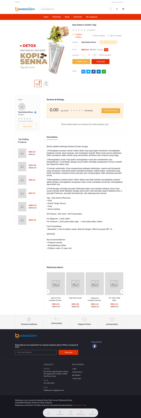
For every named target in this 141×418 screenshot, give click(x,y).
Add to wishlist (98, 36)
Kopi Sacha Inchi (75, 298)
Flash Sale (57, 17)
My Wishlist (76, 375)
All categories (91, 17)
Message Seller (108, 42)
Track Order (76, 378)
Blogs (67, 17)
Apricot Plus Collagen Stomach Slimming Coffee (56, 299)
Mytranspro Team (79, 405)
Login (74, 369)
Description (52, 137)
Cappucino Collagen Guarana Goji (95, 299)
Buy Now (100, 62)
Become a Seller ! (118, 2)
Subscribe (68, 352)
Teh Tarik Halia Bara (114, 299)
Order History (77, 372)
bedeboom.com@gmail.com (54, 390)
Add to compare (114, 36)
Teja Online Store (88, 42)
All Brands (78, 17)
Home (46, 17)
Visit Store (27, 127)
